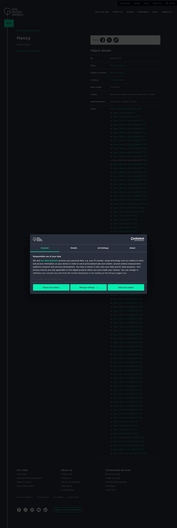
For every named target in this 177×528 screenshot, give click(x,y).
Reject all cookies (51, 287)
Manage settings (88, 287)
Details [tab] (74, 248)
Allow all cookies (126, 287)
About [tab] (132, 248)
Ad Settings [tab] (103, 248)
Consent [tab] (45, 248)
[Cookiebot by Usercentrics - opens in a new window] (132, 239)
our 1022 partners (49, 260)
